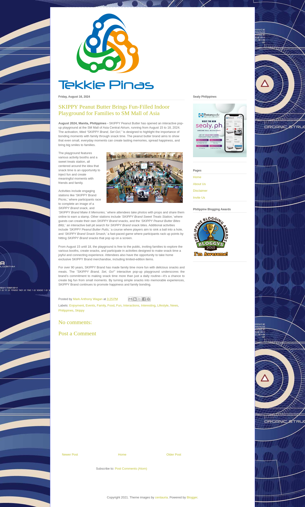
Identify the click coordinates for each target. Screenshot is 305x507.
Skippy (79, 310)
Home (122, 454)
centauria (161, 497)
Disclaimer (200, 190)
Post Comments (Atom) (131, 468)
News (174, 305)
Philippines (65, 310)
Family (101, 305)
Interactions (131, 305)
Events (90, 305)
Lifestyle (163, 305)
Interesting (148, 305)
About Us (199, 184)
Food (111, 305)
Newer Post (70, 454)
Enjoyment (76, 305)
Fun (119, 305)
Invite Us (199, 197)
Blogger (192, 497)
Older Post (174, 454)
